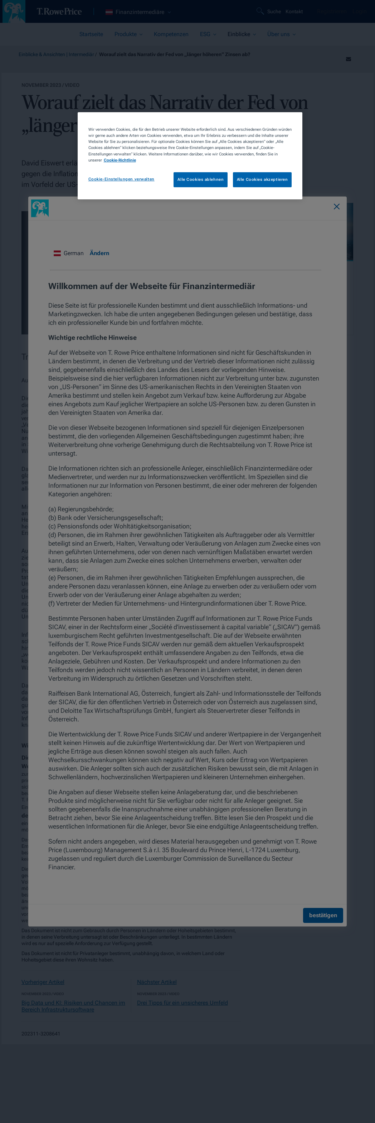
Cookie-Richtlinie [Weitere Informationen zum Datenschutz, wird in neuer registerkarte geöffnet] (120, 160)
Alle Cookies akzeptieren (262, 179)
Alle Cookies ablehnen (200, 179)
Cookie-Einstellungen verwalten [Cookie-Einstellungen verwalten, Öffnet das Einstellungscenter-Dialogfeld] (121, 179)
